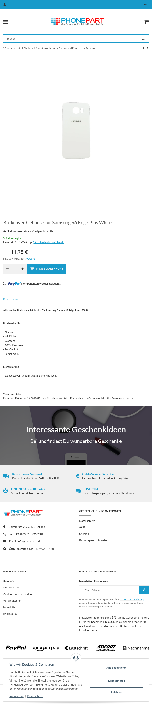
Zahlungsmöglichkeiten (17, 594)
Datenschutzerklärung (132, 599)
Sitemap (84, 533)
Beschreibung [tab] (11, 299)
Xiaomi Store (11, 581)
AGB (82, 527)
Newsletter (10, 607)
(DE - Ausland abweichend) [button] (48, 242)
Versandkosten (12, 600)
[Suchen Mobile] (72, 38)
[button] (145, 4)
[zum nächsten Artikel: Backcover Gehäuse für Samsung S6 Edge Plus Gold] (143, 48)
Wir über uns (11, 587)
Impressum (17, 696)
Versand (30, 258)
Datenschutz (35, 696)
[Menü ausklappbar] (5, 21)
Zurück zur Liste (13, 48)
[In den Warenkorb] (46, 269)
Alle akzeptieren (116, 667)
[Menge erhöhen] (22, 269)
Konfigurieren (116, 680)
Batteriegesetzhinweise (93, 540)
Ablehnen (116, 692)
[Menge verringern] (7, 269)
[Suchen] (145, 38)
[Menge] (14, 269)
